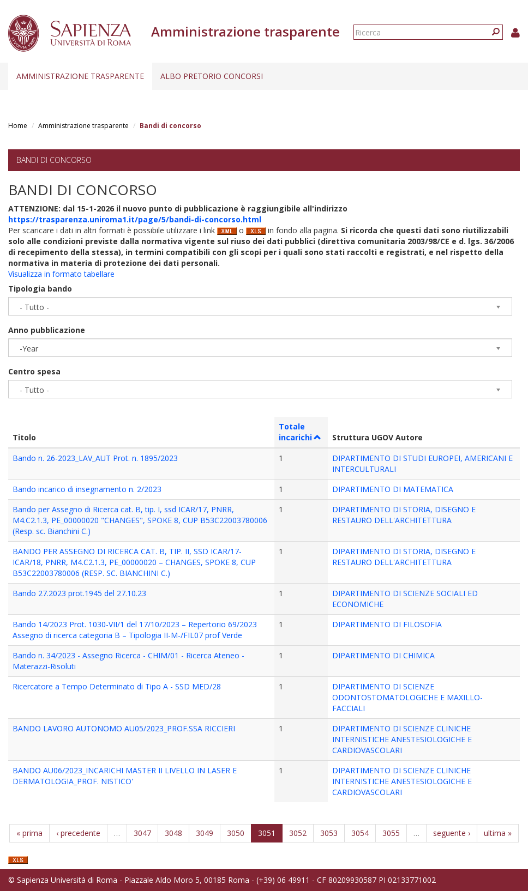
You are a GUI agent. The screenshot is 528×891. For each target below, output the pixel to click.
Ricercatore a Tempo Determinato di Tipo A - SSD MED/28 (117, 686)
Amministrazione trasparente (80, 76)
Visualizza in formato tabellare (61, 274)
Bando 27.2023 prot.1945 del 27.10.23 (79, 593)
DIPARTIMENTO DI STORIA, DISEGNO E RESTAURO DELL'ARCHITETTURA (404, 514)
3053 (329, 833)
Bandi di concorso (54, 160)
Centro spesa (34, 371)
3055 (391, 833)
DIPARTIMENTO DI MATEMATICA (392, 489)
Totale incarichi (300, 432)
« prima (29, 833)
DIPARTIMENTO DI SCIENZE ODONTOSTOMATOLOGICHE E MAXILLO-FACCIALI (407, 697)
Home (17, 125)
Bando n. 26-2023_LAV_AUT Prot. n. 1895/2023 (95, 458)
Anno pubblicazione (46, 330)
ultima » (498, 833)
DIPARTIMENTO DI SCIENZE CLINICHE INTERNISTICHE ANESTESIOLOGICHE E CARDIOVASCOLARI (402, 739)
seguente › (451, 833)
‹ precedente (78, 833)
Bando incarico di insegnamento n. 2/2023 (87, 489)
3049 (204, 833)
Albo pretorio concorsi (211, 76)
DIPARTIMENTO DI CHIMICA (383, 655)
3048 (173, 833)
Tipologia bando (40, 288)
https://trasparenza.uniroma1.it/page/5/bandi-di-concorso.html (134, 219)
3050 (235, 833)
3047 (142, 833)
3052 (298, 833)
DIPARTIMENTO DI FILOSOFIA (387, 624)
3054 (360, 833)
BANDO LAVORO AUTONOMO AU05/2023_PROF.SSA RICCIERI (124, 728)
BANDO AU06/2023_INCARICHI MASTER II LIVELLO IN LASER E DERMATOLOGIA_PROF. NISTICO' (125, 775)
